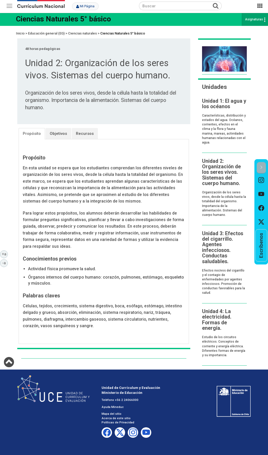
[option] (261, 180)
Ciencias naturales (82, 33)
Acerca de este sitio (116, 418)
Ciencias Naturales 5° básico (63, 19)
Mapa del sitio (111, 414)
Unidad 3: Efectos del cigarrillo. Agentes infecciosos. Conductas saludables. (222, 247)
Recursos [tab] (85, 133)
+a (5, 253)
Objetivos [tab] (58, 133)
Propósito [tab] (32, 133)
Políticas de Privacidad (118, 422)
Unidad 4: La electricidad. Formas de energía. (216, 319)
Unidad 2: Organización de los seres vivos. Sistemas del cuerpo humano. (221, 172)
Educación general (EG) (46, 33)
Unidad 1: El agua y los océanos (224, 104)
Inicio (20, 33)
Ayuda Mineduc (113, 407)
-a (5, 262)
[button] (261, 167)
